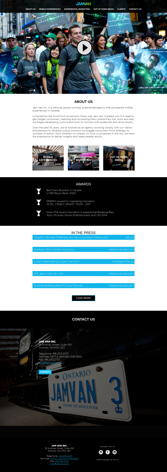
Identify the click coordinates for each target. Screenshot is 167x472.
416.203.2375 (65, 456)
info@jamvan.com (49, 362)
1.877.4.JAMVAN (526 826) (64, 458)
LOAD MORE (83, 298)
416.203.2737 (62, 461)
